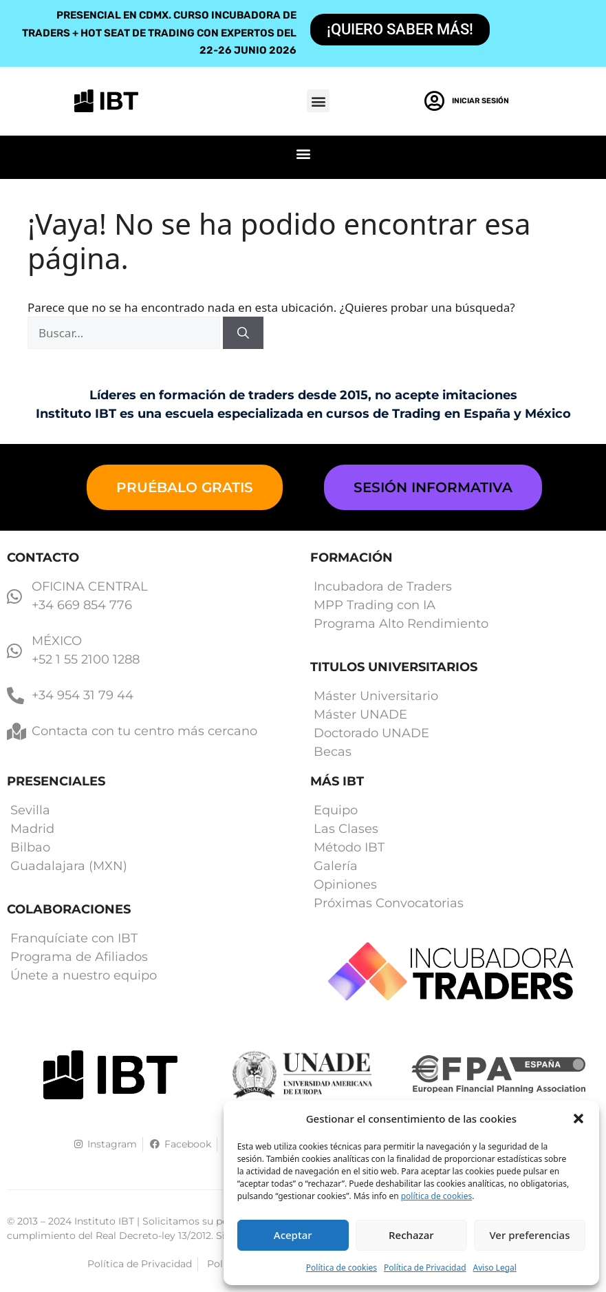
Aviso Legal (495, 1267)
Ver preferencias (529, 1235)
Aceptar (293, 1235)
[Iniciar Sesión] (434, 101)
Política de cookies (341, 1267)
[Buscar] (243, 333)
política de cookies (436, 1196)
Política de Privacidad (425, 1267)
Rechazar (411, 1235)
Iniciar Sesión (480, 100)
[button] (578, 1118)
